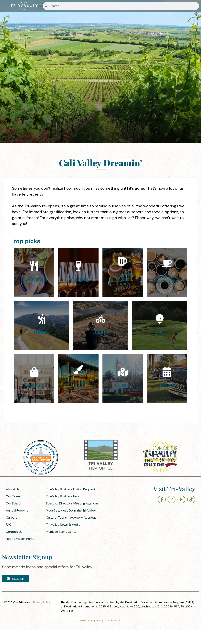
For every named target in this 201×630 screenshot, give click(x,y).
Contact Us (14, 532)
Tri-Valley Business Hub (62, 496)
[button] (41, 6)
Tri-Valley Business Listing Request (70, 489)
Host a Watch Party (20, 539)
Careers (11, 517)
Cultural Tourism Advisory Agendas (71, 517)
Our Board (13, 503)
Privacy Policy (41, 602)
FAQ (9, 525)
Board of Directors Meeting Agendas (72, 503)
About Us (12, 489)
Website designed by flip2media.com (100, 620)
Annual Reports (17, 510)
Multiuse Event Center (62, 532)
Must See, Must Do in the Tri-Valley (71, 510)
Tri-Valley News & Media (63, 525)
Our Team (13, 496)
